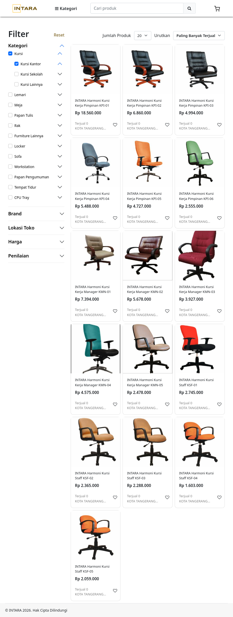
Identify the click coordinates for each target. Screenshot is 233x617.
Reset (59, 35)
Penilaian (18, 256)
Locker (19, 146)
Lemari (20, 94)
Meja (18, 105)
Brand (15, 214)
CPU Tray (21, 197)
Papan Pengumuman (31, 176)
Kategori (66, 8)
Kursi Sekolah (32, 74)
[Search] (136, 8)
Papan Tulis (23, 115)
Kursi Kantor (31, 63)
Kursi (18, 53)
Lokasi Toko (21, 228)
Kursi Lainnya (32, 84)
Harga (15, 242)
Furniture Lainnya (28, 135)
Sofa (18, 156)
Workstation (24, 166)
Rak (17, 125)
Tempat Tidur (25, 187)
